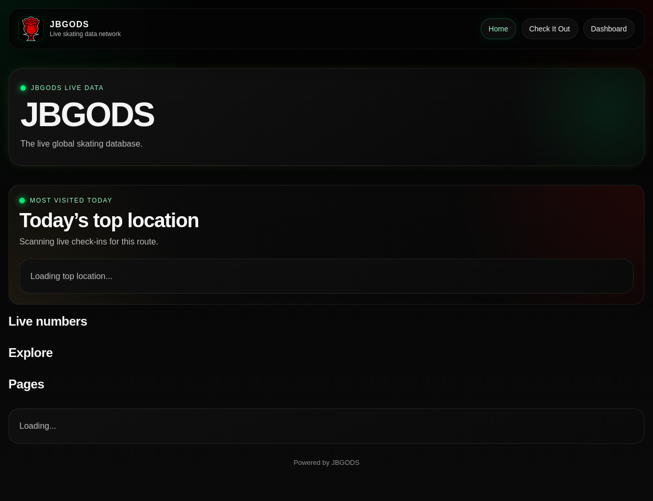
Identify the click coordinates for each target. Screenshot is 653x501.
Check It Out (549, 29)
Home (498, 29)
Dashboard (609, 29)
